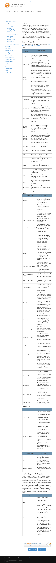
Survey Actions (9, 50)
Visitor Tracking (25, 11)
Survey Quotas (9, 54)
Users (6, 70)
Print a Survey (10, 38)
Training (39, 11)
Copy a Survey (10, 28)
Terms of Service (38, 557)
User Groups (8, 72)
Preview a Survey (11, 39)
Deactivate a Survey (11, 33)
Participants (8, 48)
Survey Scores (8, 52)
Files (6, 65)
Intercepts (15, 11)
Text (49, 44)
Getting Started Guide (10, 21)
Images (7, 63)
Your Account (8, 68)
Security (7, 66)
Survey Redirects (9, 57)
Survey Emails (8, 55)
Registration (30, 45)
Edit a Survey (10, 26)
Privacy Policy (45, 557)
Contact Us (36, 1)
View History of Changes (13, 44)
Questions (8, 46)
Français (31, 1)
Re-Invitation (37, 45)
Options (24, 45)
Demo (32, 11)
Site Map (31, 559)
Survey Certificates (10, 59)
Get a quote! (32, 549)
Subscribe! (42, 549)
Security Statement (38, 559)
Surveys (8, 11)
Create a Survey (10, 24)
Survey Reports (9, 61)
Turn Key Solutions (11, 15)
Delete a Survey (10, 41)
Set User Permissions (12, 43)
